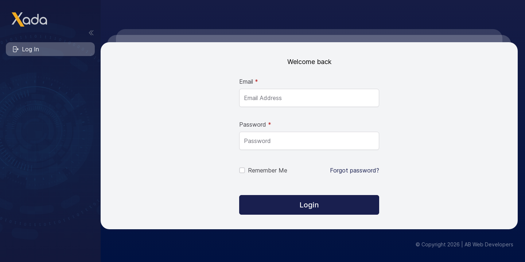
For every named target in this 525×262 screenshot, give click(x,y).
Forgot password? (354, 170)
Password (255, 124)
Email (248, 81)
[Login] (309, 205)
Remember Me (267, 170)
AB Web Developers (488, 244)
